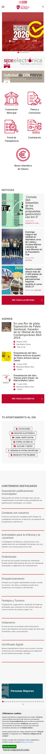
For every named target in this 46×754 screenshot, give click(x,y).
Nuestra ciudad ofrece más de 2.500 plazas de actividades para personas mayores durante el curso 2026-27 (33, 278)
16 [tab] (31, 701)
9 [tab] (18, 701)
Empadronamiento (13, 578)
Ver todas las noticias (23, 300)
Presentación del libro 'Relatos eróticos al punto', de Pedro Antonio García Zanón (27, 357)
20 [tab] (39, 701)
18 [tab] (35, 701)
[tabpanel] (23, 31)
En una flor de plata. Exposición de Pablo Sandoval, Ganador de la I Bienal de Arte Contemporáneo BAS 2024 (27, 330)
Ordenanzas (9, 556)
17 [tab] (33, 701)
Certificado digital (12, 644)
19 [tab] (37, 701)
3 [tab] (22, 52)
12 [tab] (24, 701)
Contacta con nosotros (15, 512)
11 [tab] (22, 701)
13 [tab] (26, 701)
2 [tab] (20, 52)
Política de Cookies (27, 742)
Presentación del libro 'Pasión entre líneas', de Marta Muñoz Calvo (26, 378)
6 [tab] (28, 52)
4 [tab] (24, 52)
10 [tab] (20, 701)
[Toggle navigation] (3, 6)
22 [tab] (43, 701)
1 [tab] (18, 52)
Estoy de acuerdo (9, 746)
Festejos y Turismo (13, 600)
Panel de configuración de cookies (16, 750)
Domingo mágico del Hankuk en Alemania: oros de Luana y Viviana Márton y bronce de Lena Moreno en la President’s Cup (33, 243)
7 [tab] (14, 701)
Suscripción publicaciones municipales (17, 492)
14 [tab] (28, 701)
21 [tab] (41, 701)
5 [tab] (26, 52)
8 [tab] (16, 701)
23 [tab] (23, 704)
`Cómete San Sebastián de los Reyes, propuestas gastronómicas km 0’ (33, 207)
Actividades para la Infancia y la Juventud (21, 536)
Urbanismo (8, 622)
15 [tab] (29, 701)
